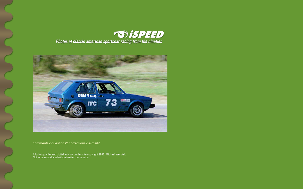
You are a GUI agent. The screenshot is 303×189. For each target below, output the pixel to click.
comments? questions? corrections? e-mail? (66, 143)
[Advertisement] (62, 8)
